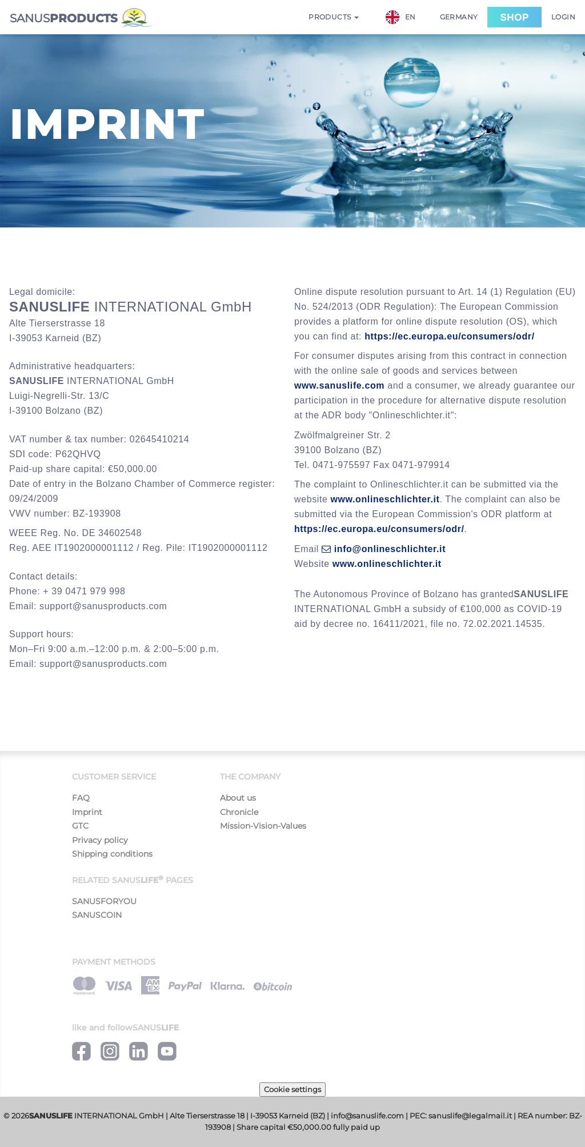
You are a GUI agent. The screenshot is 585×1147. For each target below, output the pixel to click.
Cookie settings (292, 1089)
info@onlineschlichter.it (384, 549)
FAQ (81, 798)
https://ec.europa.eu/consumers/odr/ (449, 336)
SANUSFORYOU (104, 901)
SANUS (81, 18)
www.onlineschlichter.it (385, 499)
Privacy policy (100, 840)
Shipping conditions (112, 854)
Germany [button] (459, 17)
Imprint (87, 812)
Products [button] (333, 17)
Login (563, 17)
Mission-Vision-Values (263, 826)
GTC (80, 826)
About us (238, 798)
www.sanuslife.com (339, 385)
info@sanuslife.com (367, 1116)
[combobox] (406, 17)
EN (401, 17)
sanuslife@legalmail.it (470, 1116)
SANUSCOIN (97, 915)
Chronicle (239, 812)
